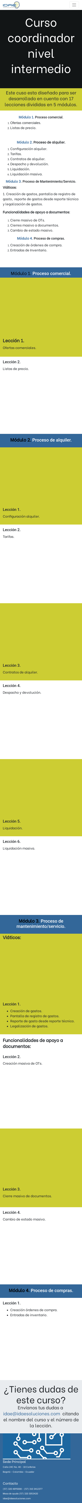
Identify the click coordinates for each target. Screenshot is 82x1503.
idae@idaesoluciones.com (31, 1413)
